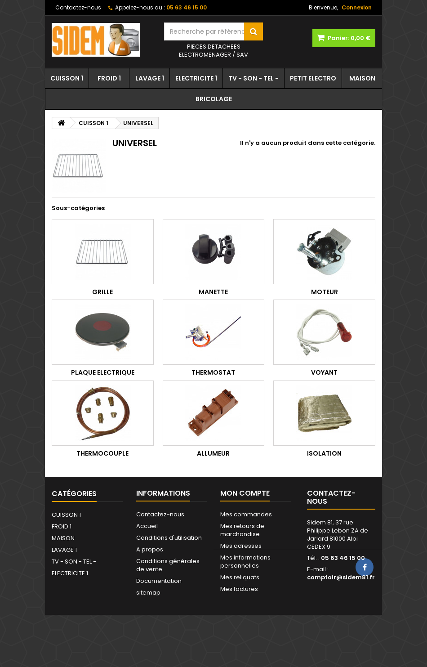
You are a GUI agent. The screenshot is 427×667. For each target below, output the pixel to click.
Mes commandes (246, 514)
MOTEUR (324, 291)
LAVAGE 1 (149, 78)
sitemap (148, 592)
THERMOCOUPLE (102, 453)
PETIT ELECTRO (313, 78)
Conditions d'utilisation (169, 537)
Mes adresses (241, 546)
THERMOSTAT (213, 372)
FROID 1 (109, 78)
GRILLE (102, 291)
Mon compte (245, 493)
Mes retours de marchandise (242, 530)
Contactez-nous (78, 7)
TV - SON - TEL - (253, 78)
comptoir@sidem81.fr (341, 577)
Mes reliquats (239, 577)
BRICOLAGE (214, 98)
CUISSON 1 (66, 78)
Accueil (147, 526)
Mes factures (239, 589)
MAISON (362, 78)
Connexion (357, 7)
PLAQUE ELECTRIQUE (102, 372)
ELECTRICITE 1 (196, 78)
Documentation (159, 581)
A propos (149, 549)
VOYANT (324, 372)
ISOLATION (324, 453)
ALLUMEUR (213, 453)
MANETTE (213, 291)
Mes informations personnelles (245, 561)
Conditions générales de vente (168, 565)
